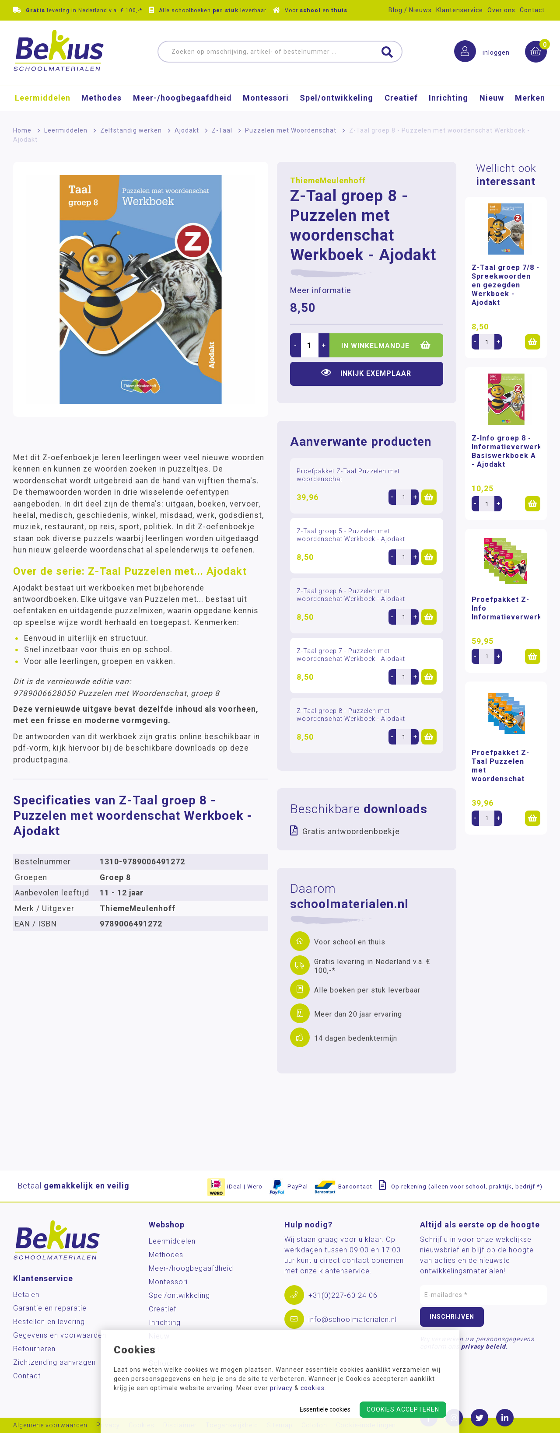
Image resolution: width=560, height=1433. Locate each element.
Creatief (401, 98)
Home (22, 130)
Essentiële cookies (325, 1409)
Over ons (501, 10)
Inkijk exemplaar (366, 372)
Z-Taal (222, 130)
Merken (530, 98)
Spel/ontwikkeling (336, 98)
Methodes (101, 98)
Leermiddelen (42, 98)
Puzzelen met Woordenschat (290, 130)
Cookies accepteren (403, 1409)
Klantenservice (459, 10)
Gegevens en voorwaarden (59, 1335)
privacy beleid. (484, 1346)
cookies (313, 1387)
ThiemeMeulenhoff (328, 180)
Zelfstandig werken (131, 130)
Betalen (26, 1294)
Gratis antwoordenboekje (351, 831)
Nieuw (492, 98)
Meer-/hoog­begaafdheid (182, 98)
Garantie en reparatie (50, 1308)
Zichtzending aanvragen (54, 1362)
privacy (281, 1387)
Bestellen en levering (49, 1322)
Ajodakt (187, 130)
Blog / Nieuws (410, 10)
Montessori (266, 98)
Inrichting (448, 98)
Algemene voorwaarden (50, 1425)
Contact (532, 10)
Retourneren (34, 1349)
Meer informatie (320, 290)
